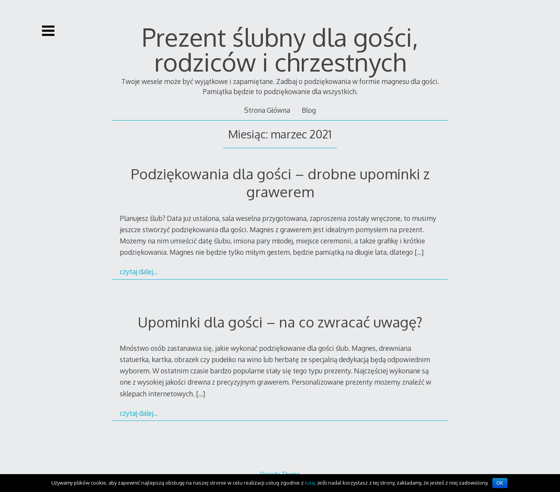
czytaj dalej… (139, 271)
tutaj (310, 483)
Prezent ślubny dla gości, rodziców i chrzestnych (280, 49)
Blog (309, 110)
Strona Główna (267, 110)
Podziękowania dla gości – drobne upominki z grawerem (280, 183)
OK (500, 483)
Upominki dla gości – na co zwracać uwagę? (280, 322)
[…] (419, 252)
